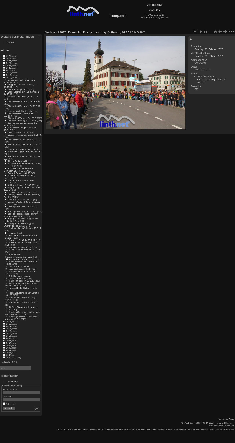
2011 (8, 333)
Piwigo (231, 419)
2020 (8, 70)
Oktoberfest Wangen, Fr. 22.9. (22, 120)
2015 (8, 324)
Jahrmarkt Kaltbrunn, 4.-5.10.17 (23, 96)
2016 (8, 321)
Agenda (10, 42)
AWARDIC (154, 9)
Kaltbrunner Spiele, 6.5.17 (20, 199)
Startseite (50, 32)
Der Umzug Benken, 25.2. (21, 247)
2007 (8, 343)
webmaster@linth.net (157, 17)
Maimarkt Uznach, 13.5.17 (20, 192)
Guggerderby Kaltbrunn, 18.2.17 (24, 249)
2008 (8, 340)
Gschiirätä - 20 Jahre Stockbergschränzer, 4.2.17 (18, 267)
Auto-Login (9, 404)
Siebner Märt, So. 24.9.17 (20, 111)
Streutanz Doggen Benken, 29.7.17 (24, 151)
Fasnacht (12, 233)
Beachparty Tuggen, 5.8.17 (20, 149)
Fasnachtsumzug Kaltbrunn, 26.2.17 (107, 32)
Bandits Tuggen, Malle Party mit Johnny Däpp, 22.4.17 (21, 215)
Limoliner (105, 429)
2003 (8, 352)
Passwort (7, 396)
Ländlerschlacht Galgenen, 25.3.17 (24, 228)
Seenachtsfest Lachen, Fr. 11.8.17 (24, 144)
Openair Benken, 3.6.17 (19, 173)
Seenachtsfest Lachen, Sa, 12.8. (23, 139)
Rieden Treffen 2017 (17, 161)
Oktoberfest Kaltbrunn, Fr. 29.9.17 (24, 106)
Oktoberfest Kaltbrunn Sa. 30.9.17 (24, 101)
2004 (8, 350)
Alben (5, 50)
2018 (8, 75)
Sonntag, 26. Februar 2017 (209, 49)
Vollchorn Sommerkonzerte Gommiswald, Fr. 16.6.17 (19, 169)
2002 (8, 355)
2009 (8, 338)
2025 (8, 58)
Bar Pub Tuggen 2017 (18, 89)
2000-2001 (11, 357)
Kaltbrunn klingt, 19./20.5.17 (21, 185)
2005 (8, 348)
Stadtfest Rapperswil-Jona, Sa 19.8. (25, 135)
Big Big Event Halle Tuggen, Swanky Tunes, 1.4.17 (19, 224)
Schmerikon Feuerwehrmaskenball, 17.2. (18, 255)
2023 (8, 63)
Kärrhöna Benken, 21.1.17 (21, 281)
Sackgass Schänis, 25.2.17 (22, 240)
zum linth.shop (154, 4)
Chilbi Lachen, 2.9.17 (18, 132)
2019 (8, 72)
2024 (8, 60)
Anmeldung (12, 381)
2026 (8, 56)
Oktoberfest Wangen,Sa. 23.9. (22, 118)
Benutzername (10, 389)
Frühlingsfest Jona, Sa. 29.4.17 (22, 206)
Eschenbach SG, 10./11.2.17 (23, 259)
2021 (8, 68)
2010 (8, 336)
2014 (8, 326)
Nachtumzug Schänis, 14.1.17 (23, 302)
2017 (8, 77)
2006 (8, 345)
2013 (8, 328)
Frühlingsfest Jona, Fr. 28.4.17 (22, 211)
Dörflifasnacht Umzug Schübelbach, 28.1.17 (17, 277)
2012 (8, 331)
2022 (8, 65)
